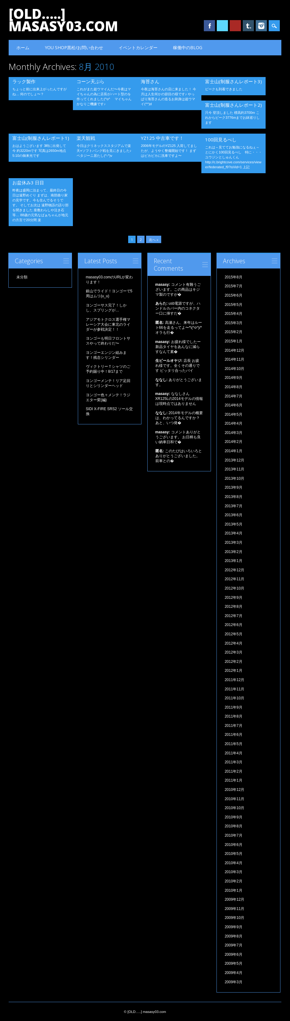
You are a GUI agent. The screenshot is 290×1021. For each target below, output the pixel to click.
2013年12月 (234, 460)
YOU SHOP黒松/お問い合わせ (74, 47)
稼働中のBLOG (187, 47)
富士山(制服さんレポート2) (233, 105)
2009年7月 (233, 945)
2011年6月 (233, 734)
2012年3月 (233, 652)
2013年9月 (233, 487)
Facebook (209, 25)
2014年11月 (234, 359)
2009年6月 (233, 954)
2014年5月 (233, 414)
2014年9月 (233, 377)
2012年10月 (234, 588)
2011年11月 (234, 689)
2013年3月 (233, 542)
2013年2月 (233, 552)
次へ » (153, 239)
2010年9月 (233, 817)
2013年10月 (234, 478)
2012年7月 (233, 616)
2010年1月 (233, 890)
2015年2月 (233, 332)
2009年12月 (234, 899)
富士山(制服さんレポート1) (40, 138)
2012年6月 (233, 625)
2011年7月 (233, 725)
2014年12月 (234, 350)
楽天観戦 (86, 138)
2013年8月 (233, 497)
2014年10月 (234, 369)
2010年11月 (234, 799)
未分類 (21, 277)
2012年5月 (233, 634)
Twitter (222, 25)
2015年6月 (233, 295)
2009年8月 (233, 936)
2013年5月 (233, 524)
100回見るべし (221, 139)
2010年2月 (233, 881)
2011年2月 (233, 771)
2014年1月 (233, 451)
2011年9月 (233, 707)
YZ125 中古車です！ (162, 138)
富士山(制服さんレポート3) (233, 81)
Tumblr (248, 25)
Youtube (235, 25)
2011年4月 (233, 753)
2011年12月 (234, 680)
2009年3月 (233, 982)
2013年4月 (233, 533)
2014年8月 (233, 387)
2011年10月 (234, 698)
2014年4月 (233, 423)
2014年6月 (233, 405)
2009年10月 (234, 918)
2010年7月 (233, 835)
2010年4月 (233, 863)
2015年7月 (233, 286)
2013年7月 (233, 506)
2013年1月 (233, 561)
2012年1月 (233, 670)
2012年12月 (234, 570)
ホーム (22, 47)
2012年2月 (233, 661)
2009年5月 (233, 963)
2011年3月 (233, 762)
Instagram (261, 25)
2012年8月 (233, 606)
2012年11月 (234, 579)
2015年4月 (233, 313)
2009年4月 (233, 973)
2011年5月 (233, 744)
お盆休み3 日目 (28, 182)
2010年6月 (233, 845)
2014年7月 (233, 396)
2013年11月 (234, 469)
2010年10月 (234, 808)
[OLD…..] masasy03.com (63, 19)
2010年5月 (233, 854)
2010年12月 (234, 789)
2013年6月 (233, 515)
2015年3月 (233, 323)
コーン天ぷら (90, 81)
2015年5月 (233, 304)
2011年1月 (233, 780)
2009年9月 (233, 927)
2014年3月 (233, 433)
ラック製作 (24, 81)
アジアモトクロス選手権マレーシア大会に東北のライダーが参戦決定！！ (108, 324)
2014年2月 (233, 442)
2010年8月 (233, 826)
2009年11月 (234, 909)
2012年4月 (233, 643)
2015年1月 (233, 341)
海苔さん (150, 81)
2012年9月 (233, 597)
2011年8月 (233, 716)
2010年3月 (233, 872)
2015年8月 (233, 277)
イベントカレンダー (138, 47)
